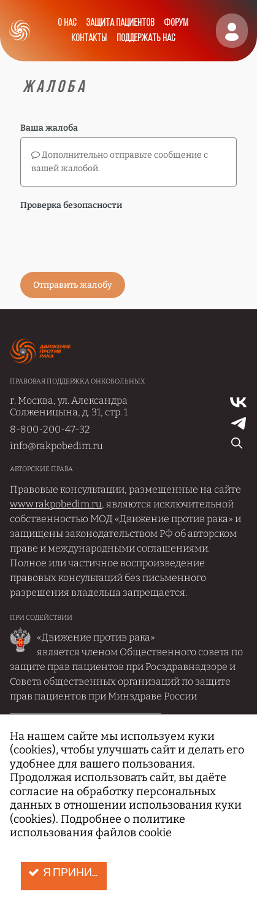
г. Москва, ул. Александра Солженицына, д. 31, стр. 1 (69, 406)
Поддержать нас (146, 38)
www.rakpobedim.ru (56, 504)
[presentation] (113, 239)
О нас (67, 23)
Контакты (89, 38)
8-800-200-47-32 (50, 429)
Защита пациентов (120, 23)
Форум (176, 23)
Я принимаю (67, 872)
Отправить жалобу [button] (72, 285)
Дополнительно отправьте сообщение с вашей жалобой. (119, 162)
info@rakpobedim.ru (56, 446)
